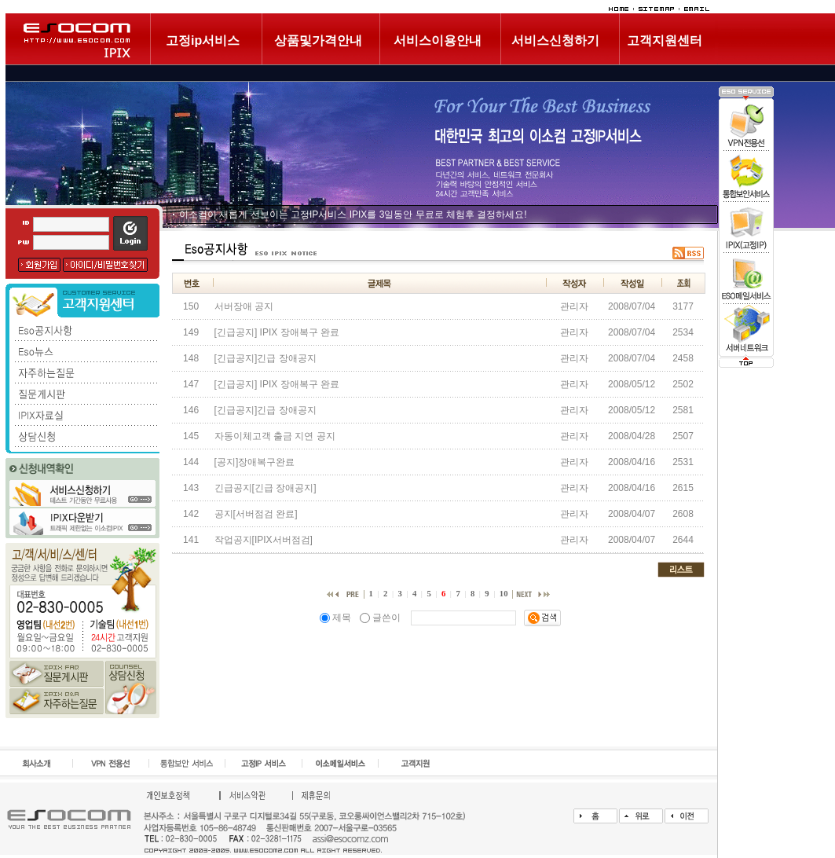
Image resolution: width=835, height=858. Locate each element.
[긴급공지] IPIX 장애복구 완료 (276, 332)
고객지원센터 (664, 40)
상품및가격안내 (318, 40)
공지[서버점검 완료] (256, 513)
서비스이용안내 (438, 40)
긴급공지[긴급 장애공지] (265, 487)
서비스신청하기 (555, 40)
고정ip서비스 (203, 40)
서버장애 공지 (243, 306)
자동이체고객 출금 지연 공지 (274, 436)
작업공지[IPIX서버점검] (263, 539)
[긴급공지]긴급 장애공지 (265, 358)
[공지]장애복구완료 (254, 462)
